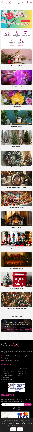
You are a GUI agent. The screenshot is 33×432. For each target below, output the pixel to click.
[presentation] (2, 329)
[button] (13, 24)
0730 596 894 (12, 45)
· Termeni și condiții (7, 382)
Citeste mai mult (21, 425)
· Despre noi (5, 373)
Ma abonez (28, 404)
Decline (13, 429)
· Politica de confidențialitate (6, 378)
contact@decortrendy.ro (11, 360)
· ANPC (19, 375)
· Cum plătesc (21, 373)
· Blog (3, 369)
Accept (20, 429)
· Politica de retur (22, 369)
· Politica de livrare (7, 375)
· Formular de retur (7, 371)
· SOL (19, 377)
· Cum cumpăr (22, 371)
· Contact (20, 380)
